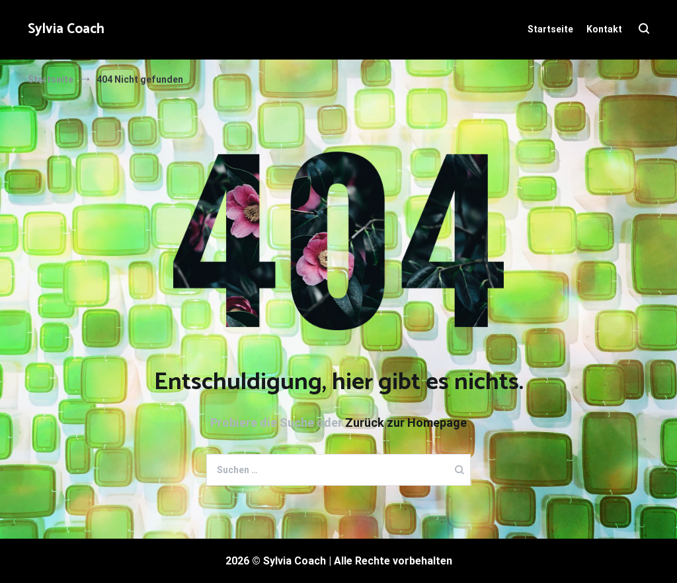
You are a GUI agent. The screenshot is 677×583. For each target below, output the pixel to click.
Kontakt (604, 29)
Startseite (550, 29)
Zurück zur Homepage (406, 422)
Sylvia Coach (66, 29)
